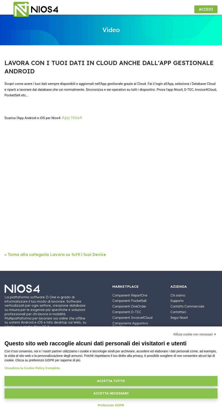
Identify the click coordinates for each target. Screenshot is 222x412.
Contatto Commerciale (187, 306)
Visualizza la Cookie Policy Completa (32, 368)
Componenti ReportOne (129, 295)
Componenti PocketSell (129, 301)
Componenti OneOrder (129, 306)
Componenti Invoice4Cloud (132, 318)
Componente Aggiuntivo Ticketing (130, 325)
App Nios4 (72, 117)
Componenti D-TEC (126, 312)
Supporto (176, 301)
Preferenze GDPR (111, 405)
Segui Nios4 (179, 318)
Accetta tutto (111, 381)
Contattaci (178, 312)
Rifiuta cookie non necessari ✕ (194, 334)
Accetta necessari (111, 393)
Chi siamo (177, 295)
